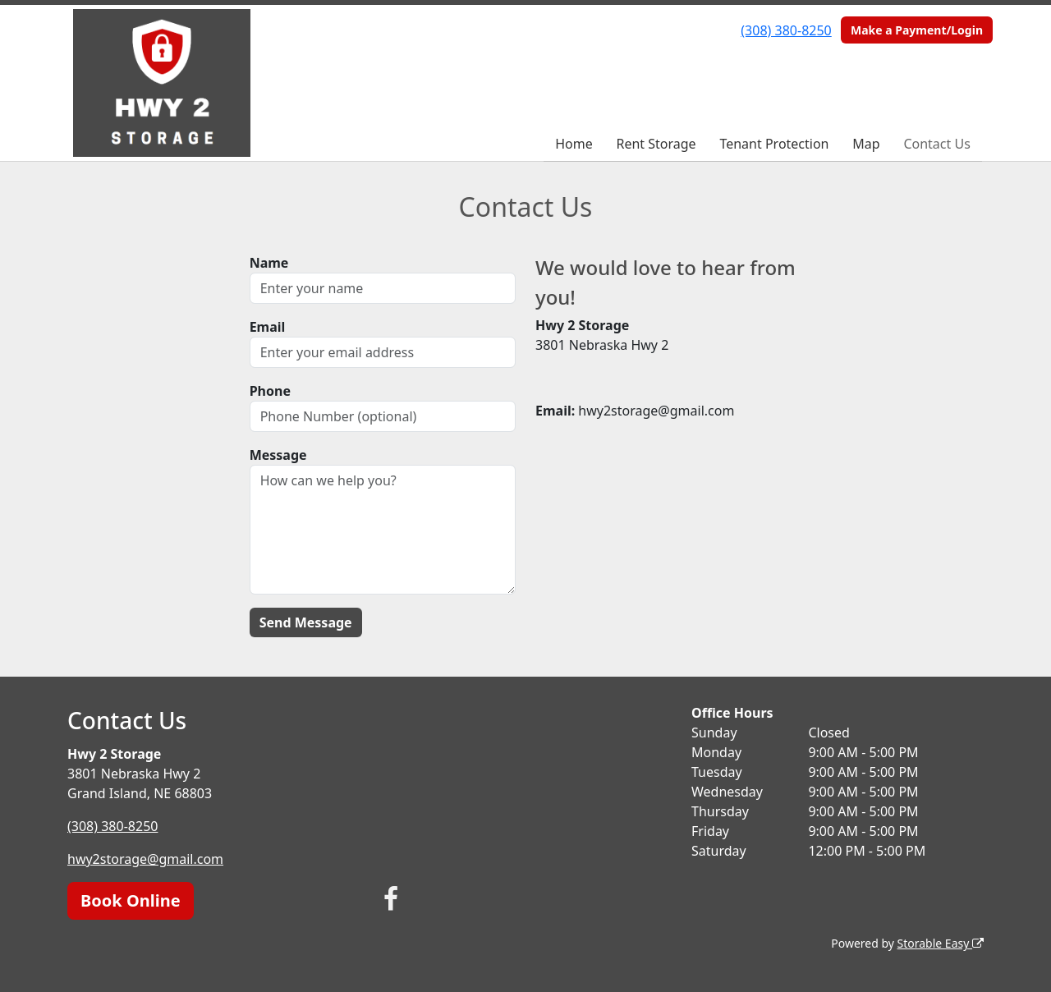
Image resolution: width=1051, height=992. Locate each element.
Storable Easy (940, 943)
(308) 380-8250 (786, 30)
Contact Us (936, 144)
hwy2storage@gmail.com (145, 859)
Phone (270, 391)
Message (278, 455)
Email (268, 327)
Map (865, 144)
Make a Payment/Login (917, 30)
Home (574, 144)
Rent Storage (655, 144)
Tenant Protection (773, 144)
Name (269, 263)
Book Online (130, 900)
